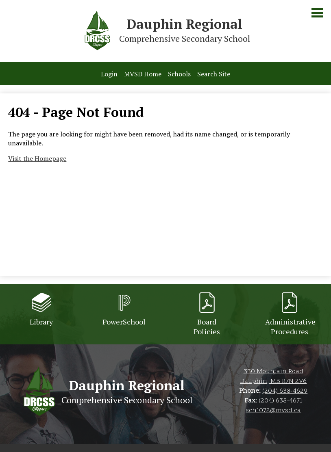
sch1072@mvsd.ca (273, 410)
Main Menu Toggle (317, 12)
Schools (179, 73)
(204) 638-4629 (284, 391)
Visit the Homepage (37, 158)
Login (109, 73)
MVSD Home (142, 73)
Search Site (213, 73)
